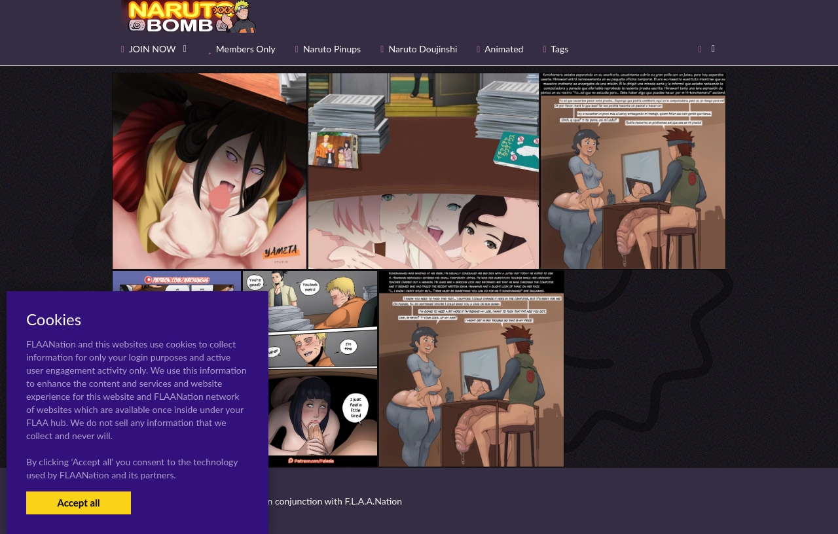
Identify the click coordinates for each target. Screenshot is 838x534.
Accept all (78, 502)
